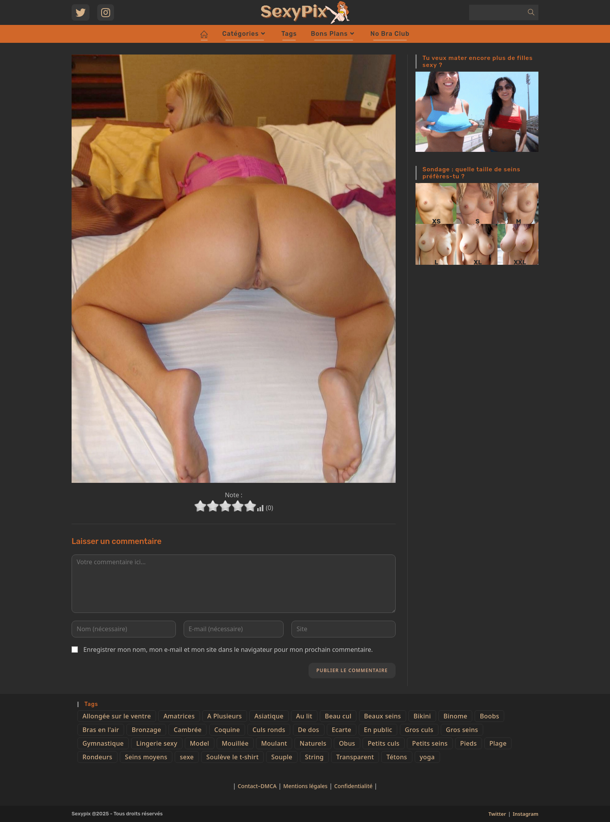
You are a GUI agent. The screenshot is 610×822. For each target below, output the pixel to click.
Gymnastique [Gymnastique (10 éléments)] (103, 743)
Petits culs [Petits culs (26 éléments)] (384, 743)
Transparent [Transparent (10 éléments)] (355, 757)
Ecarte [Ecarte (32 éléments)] (341, 729)
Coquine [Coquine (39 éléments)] (227, 729)
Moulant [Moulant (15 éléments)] (274, 743)
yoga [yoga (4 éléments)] (427, 757)
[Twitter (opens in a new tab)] (80, 12)
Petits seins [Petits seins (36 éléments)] (429, 743)
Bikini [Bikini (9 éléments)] (422, 716)
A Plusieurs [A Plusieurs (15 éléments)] (224, 716)
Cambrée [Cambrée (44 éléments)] (188, 729)
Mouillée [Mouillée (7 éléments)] (235, 743)
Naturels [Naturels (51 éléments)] (313, 743)
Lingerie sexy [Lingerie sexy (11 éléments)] (156, 743)
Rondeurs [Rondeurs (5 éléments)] (97, 757)
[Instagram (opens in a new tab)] (105, 12)
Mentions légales (305, 786)
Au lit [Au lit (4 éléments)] (304, 716)
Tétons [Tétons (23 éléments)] (396, 757)
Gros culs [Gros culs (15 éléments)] (419, 729)
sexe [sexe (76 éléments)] (187, 757)
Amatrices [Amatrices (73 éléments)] (179, 716)
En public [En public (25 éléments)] (378, 729)
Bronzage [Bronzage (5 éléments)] (146, 729)
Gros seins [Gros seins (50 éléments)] (462, 729)
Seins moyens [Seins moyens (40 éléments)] (146, 757)
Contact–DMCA (257, 786)
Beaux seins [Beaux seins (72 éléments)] (382, 716)
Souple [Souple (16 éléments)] (281, 757)
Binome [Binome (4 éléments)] (455, 716)
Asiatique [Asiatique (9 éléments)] (269, 716)
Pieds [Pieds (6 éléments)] (468, 743)
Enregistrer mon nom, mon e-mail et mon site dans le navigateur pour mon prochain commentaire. (228, 649)
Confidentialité (354, 786)
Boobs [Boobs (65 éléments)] (489, 716)
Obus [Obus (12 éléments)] (347, 743)
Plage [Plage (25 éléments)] (498, 743)
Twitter (497, 813)
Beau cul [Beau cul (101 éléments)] (338, 716)
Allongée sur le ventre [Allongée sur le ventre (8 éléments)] (116, 716)
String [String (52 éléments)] (314, 757)
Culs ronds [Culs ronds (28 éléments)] (268, 729)
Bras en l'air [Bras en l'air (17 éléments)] (100, 729)
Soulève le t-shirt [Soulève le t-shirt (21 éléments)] (232, 757)
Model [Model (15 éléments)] (199, 743)
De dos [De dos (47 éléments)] (308, 729)
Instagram (525, 813)
